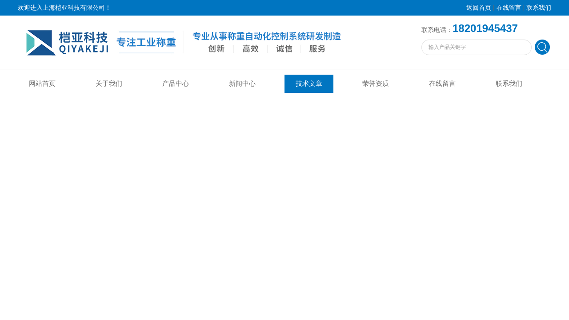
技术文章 (309, 83)
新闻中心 (242, 83)
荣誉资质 (375, 83)
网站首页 (42, 83)
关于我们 (109, 83)
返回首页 (478, 7)
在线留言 (509, 7)
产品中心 (175, 83)
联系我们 (538, 7)
